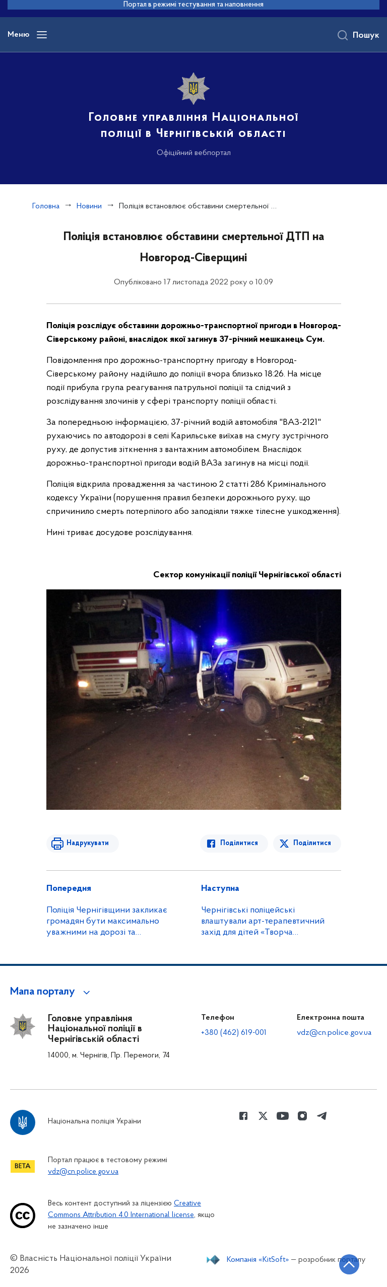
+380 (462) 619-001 (234, 1033)
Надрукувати (88, 843)
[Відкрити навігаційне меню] (42, 35)
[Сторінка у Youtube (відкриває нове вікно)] (283, 1116)
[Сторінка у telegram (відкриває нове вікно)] (322, 1116)
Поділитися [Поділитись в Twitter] (312, 843)
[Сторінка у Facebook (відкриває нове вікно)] (243, 1116)
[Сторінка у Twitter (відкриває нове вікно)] (263, 1116)
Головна (45, 206)
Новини (89, 206)
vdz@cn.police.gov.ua (334, 1033)
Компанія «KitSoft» (258, 1260)
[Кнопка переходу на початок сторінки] (349, 1264)
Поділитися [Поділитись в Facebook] (239, 843)
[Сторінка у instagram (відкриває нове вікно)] (302, 1116)
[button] (51, 992)
